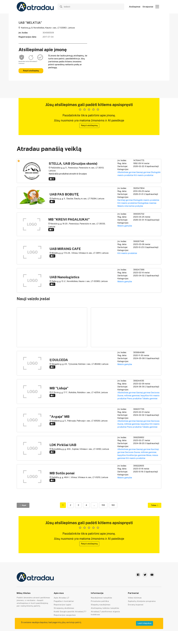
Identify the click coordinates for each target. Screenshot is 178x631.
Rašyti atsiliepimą (31, 71)
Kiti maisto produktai (143, 175)
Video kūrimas (135, 598)
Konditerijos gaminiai (136, 455)
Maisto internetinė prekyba (130, 206)
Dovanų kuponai (135, 605)
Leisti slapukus (144, 623)
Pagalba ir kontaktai (64, 601)
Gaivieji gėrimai (143, 172)
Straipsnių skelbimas (64, 608)
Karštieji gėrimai (125, 200)
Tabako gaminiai (149, 398)
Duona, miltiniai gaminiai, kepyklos (133, 395)
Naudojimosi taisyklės (101, 598)
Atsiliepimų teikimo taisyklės (105, 608)
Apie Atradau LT (61, 598)
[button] (157, 6)
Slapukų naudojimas (100, 605)
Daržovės (155, 392)
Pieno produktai (134, 398)
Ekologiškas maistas (146, 203)
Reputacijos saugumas (65, 615)
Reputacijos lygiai (62, 605)
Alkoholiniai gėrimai (126, 172)
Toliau (154, 505)
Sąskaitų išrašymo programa (142, 601)
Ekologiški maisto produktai (146, 200)
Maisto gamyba (124, 226)
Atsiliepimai (134, 7)
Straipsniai (148, 7)
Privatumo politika (100, 601)
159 (103, 505)
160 (113, 505)
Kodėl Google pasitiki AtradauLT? (70, 611)
